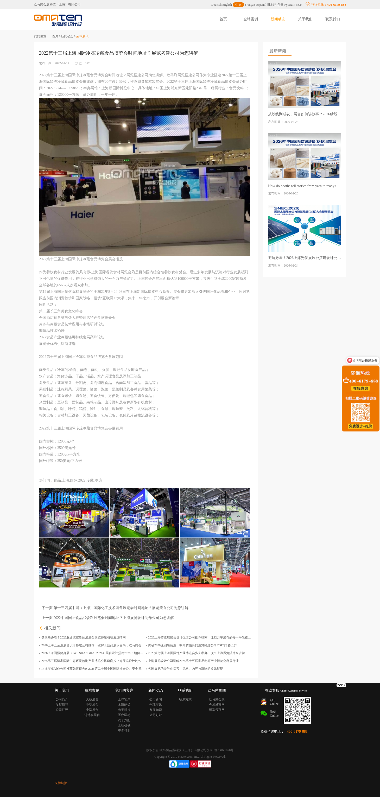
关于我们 (305, 19)
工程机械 (124, 725)
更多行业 (124, 730)
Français (250, 5)
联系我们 (332, 19)
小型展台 (92, 710)
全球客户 (124, 699)
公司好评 (62, 710)
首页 (223, 19)
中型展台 (92, 704)
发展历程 (62, 704)
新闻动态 (278, 19)
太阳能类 (124, 704)
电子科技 (124, 710)
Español (261, 5)
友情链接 (61, 783)
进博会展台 (92, 715)
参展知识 (155, 710)
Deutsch (216, 5)
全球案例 (250, 19)
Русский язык (293, 5)
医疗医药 (124, 715)
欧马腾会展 (217, 699)
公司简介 (62, 699)
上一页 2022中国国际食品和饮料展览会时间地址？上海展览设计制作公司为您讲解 (108, 618)
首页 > (56, 36)
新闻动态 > (68, 36)
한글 (280, 5)
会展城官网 (217, 704)
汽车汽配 (124, 720)
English (227, 5)
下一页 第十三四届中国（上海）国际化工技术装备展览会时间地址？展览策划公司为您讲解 (115, 608)
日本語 (271, 5)
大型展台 (92, 699)
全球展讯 (155, 704)
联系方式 (185, 699)
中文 (238, 5)
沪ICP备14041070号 (220, 750)
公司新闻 (155, 699)
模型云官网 (217, 710)
